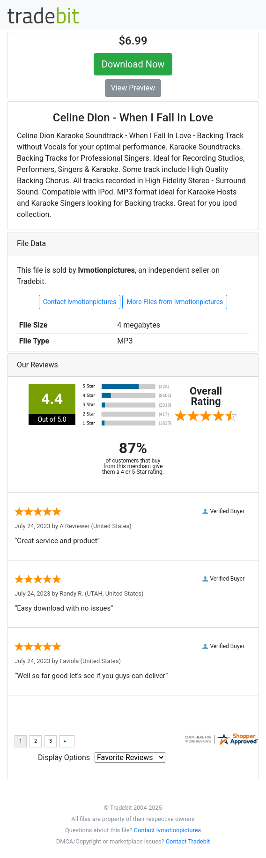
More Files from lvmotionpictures (174, 302)
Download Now (133, 64)
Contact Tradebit (188, 841)
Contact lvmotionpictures (80, 302)
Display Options (64, 757)
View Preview (133, 87)
